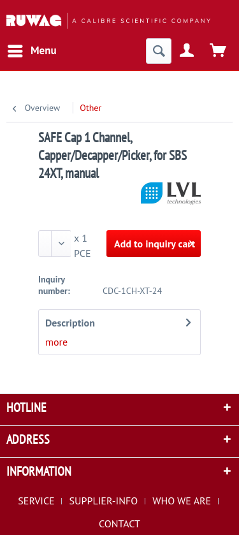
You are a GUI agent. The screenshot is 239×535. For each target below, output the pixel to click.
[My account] (187, 51)
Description (70, 322)
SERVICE (36, 500)
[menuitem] (31, 51)
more (56, 341)
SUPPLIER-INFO (103, 500)
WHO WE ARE (181, 500)
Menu (32, 49)
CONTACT (119, 523)
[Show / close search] (158, 51)
